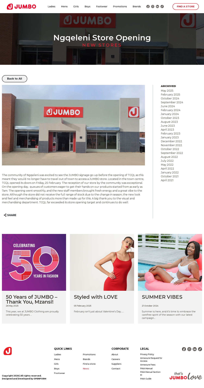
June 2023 (168, 125)
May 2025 (167, 90)
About (114, 354)
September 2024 (172, 102)
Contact (115, 368)
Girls (76, 6)
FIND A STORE (185, 6)
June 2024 (168, 106)
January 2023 (170, 137)
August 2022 (169, 156)
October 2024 (170, 98)
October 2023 (170, 117)
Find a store (89, 364)
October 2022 (170, 149)
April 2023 (167, 129)
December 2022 (171, 141)
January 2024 (170, 114)
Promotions (120, 6)
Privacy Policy (147, 354)
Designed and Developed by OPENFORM (24, 378)
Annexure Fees (147, 364)
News (86, 368)
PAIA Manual (146, 368)
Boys (87, 6)
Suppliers (116, 364)
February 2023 (170, 133)
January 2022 (170, 172)
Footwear (101, 6)
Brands (137, 6)
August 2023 (169, 121)
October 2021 (170, 176)
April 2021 (167, 180)
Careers (115, 359)
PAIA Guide (145, 378)
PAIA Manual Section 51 (150, 373)
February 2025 (170, 94)
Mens (64, 6)
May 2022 (167, 164)
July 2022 (167, 160)
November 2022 (171, 145)
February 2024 (170, 110)
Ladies (51, 6)
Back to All (14, 78)
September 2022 (172, 153)
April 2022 (167, 168)
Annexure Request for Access (151, 359)
